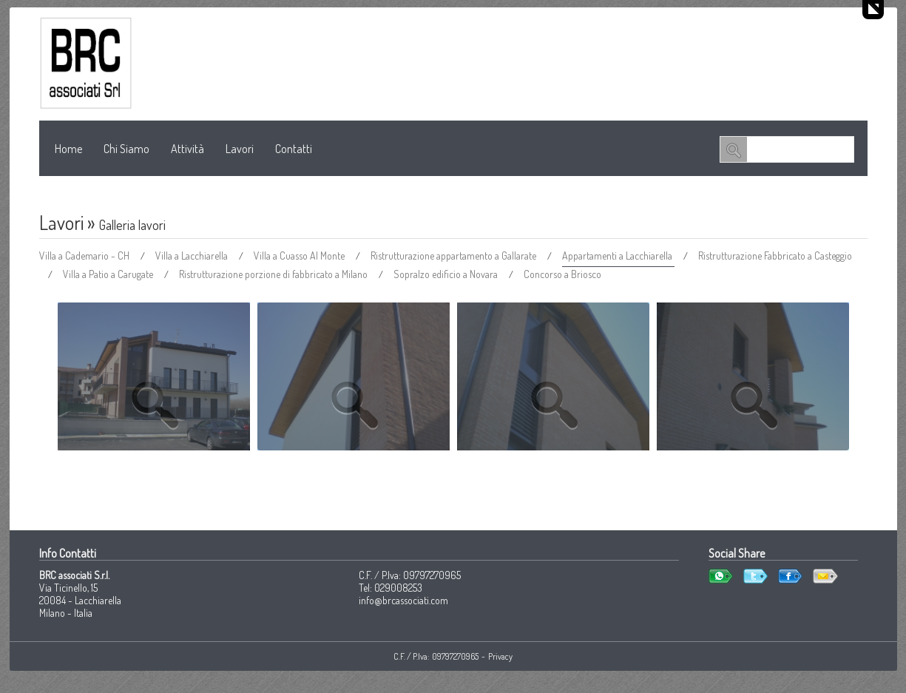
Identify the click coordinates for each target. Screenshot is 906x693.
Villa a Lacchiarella (192, 255)
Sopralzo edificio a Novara (446, 274)
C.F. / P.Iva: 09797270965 (436, 656)
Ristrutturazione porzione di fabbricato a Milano (274, 274)
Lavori (240, 148)
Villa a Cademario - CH (85, 255)
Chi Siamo (126, 148)
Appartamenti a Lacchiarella (618, 255)
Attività (187, 148)
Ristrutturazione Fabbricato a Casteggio (775, 255)
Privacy (500, 656)
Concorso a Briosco (562, 274)
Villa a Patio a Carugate (109, 274)
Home (68, 148)
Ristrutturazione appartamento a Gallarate (454, 255)
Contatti (293, 148)
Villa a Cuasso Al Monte (300, 255)
